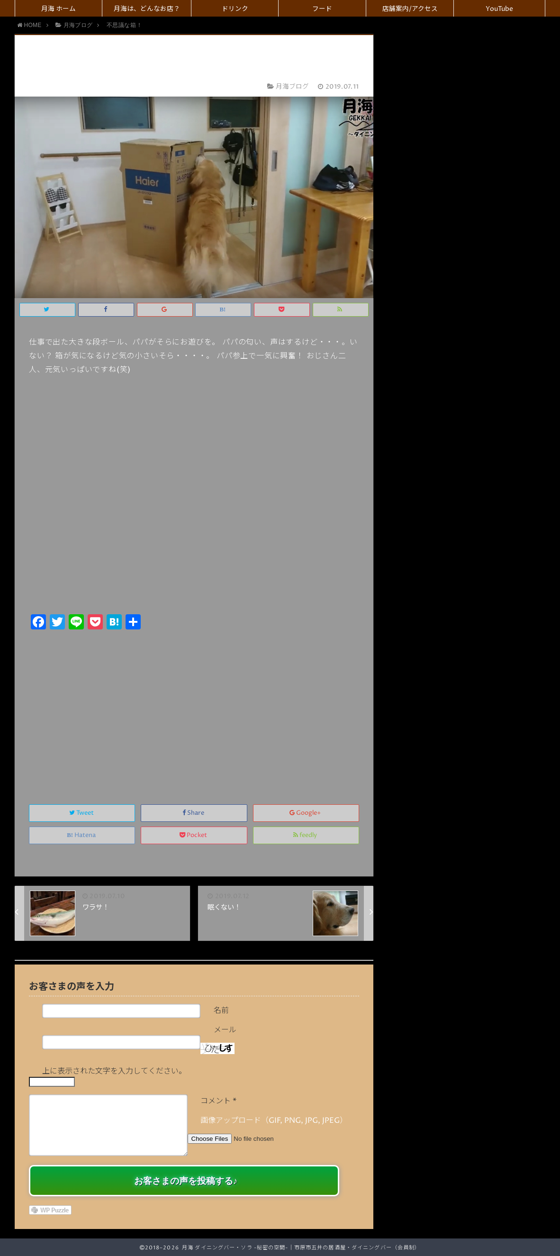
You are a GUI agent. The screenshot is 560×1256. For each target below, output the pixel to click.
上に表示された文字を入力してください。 (114, 1071)
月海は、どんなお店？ (147, 9)
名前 (221, 1010)
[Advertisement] (194, 706)
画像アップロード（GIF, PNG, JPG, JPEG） (273, 1120)
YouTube (499, 9)
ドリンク (235, 9)
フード (322, 9)
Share (194, 813)
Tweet (82, 813)
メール (225, 1030)
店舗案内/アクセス (410, 9)
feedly (305, 835)
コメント (218, 1101)
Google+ (305, 813)
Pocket (194, 835)
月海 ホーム (58, 9)
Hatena (82, 835)
